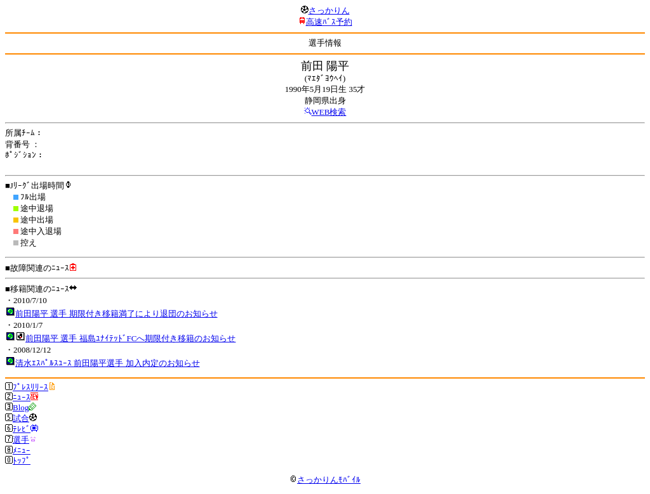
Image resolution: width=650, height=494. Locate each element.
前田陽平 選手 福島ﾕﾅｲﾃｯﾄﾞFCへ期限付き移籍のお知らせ (130, 338)
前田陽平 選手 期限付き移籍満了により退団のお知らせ (116, 313)
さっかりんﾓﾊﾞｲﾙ (325, 479)
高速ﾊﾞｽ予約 (329, 22)
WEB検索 (329, 112)
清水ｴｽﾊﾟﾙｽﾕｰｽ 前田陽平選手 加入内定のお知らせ (107, 363)
